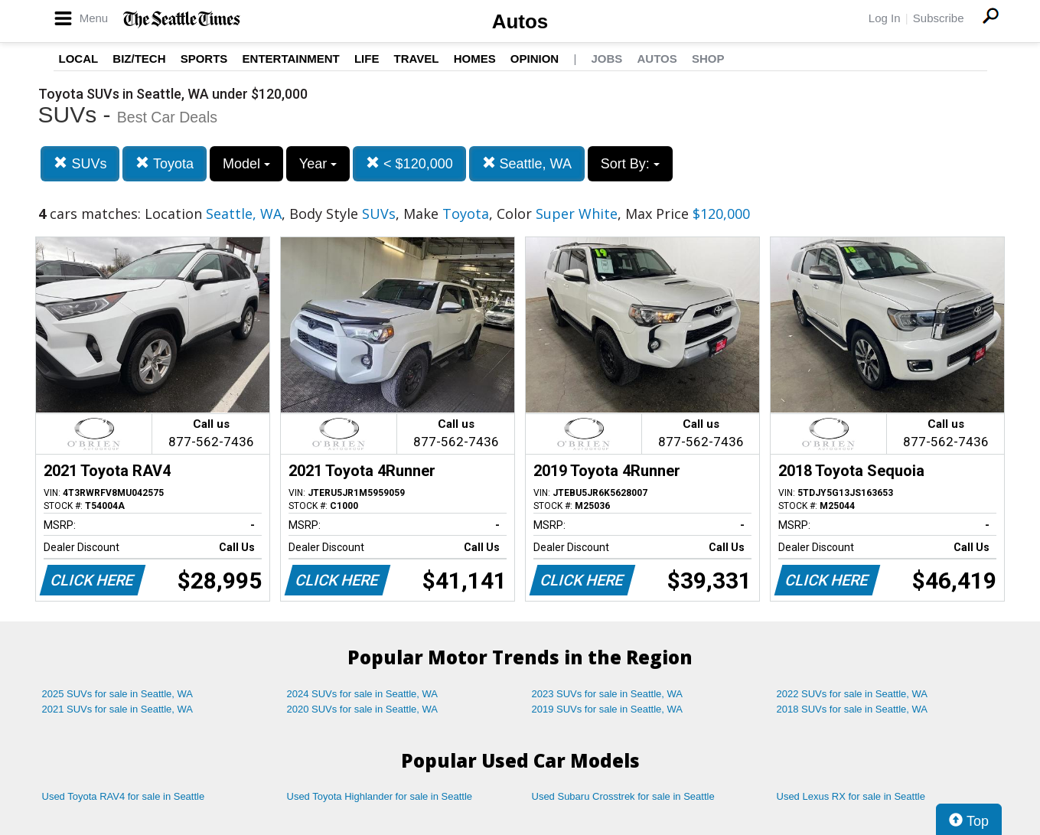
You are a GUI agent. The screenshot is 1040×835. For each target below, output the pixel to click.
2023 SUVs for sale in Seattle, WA (607, 694)
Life (367, 58)
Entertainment (291, 58)
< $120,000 (409, 163)
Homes (475, 58)
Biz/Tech (138, 58)
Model (246, 163)
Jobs (606, 58)
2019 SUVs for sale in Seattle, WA (607, 709)
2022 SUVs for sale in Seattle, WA (852, 694)
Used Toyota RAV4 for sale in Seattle (123, 796)
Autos (520, 21)
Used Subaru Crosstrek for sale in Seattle (623, 796)
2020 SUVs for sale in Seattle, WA (362, 709)
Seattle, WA (527, 163)
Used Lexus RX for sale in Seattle (851, 796)
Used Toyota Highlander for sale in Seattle (380, 796)
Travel (416, 58)
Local (79, 58)
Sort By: (630, 163)
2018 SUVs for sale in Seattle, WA (852, 709)
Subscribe (938, 17)
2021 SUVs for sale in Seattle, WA (118, 709)
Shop (708, 58)
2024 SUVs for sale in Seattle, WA (362, 694)
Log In (885, 17)
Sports (204, 58)
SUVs (80, 163)
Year (318, 163)
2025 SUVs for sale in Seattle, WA (118, 694)
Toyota (164, 163)
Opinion (534, 58)
